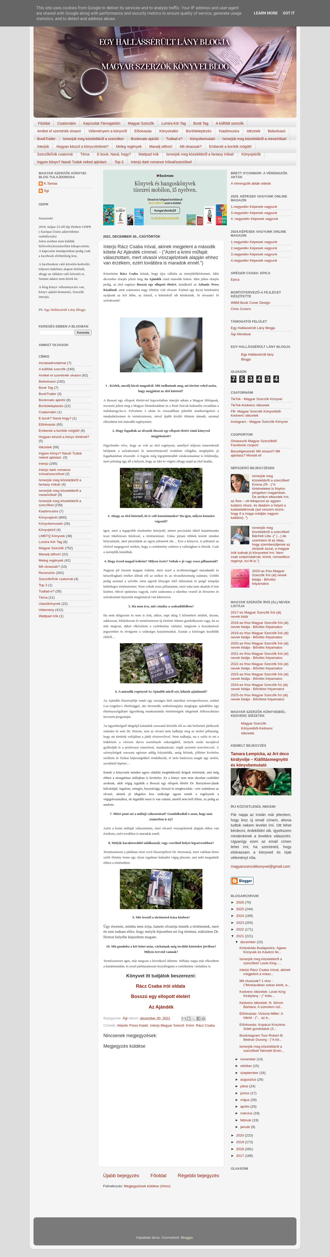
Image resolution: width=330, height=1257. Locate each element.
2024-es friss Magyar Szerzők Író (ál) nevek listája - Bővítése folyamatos (259, 687)
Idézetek (253, 131)
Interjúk (43, 146)
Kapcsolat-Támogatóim (101, 123)
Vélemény (46, 610)
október (246, 1066)
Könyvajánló (48, 517)
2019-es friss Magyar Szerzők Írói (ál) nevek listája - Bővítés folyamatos (259, 635)
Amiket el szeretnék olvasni (59, 131)
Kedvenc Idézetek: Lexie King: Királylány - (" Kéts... (263, 994)
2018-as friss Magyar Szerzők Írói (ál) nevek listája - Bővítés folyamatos (259, 625)
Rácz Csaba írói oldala (161, 986)
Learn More (266, 13)
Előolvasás (143, 131)
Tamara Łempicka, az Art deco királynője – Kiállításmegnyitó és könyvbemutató (260, 759)
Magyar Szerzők (141, 123)
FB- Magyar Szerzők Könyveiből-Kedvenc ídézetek (256, 413)
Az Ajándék (161, 1007)
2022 (240, 929)
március (246, 1113)
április (245, 1106)
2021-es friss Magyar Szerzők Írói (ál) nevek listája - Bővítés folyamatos (259, 656)
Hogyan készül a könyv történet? (64, 437)
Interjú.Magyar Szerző (167, 1025)
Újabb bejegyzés (121, 1175)
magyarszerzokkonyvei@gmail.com (260, 866)
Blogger (187, 1237)
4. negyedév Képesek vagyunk (254, 219)
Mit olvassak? (191, 146)
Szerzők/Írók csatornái (55, 154)
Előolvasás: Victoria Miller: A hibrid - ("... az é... (261, 1016)
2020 (240, 1135)
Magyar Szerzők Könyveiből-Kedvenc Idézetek (257, 728)
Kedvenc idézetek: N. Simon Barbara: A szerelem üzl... (261, 1005)
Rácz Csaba (205, 1025)
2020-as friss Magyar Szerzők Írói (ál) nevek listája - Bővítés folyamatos (269, 577)
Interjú (43, 464)
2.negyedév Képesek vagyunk (254, 248)
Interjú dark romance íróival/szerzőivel (161, 162)
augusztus (248, 1079)
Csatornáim (66, 123)
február (246, 1120)
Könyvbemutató (202, 139)
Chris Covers (241, 309)
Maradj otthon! (160, 146)
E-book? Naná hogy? (55, 418)
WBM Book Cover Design (250, 303)
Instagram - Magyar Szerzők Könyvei (259, 422)
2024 (240, 916)
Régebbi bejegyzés (198, 1175)
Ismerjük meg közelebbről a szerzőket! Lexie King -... (261, 961)
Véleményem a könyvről (107, 131)
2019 (240, 1142)
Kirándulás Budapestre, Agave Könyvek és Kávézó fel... (263, 950)
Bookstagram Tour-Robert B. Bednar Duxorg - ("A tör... (262, 1037)
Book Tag (200, 123)
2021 (240, 936)
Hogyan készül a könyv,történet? (82, 146)
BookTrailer (46, 139)
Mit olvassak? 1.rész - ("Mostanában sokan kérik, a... (265, 983)
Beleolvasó (277, 131)
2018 (240, 1149)
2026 (240, 902)
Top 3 (119, 162)
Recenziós (47, 573)
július (244, 1086)
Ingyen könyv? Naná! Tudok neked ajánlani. (72, 162)
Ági (46, 191)
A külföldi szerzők (230, 123)
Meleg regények (129, 146)
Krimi (190, 1025)
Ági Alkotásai (241, 334)
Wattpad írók (148, 154)
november (248, 1059)
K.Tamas (50, 183)
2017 (240, 1156)
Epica (235, 279)
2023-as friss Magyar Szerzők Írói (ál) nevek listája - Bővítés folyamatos (259, 676)
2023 (240, 923)
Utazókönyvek (50, 604)
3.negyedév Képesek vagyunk (254, 213)
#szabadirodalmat (52, 363)
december (248, 942)
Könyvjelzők (251, 154)
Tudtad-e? (174, 139)
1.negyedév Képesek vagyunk (254, 207)
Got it (289, 13)
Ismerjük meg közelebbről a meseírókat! (254, 139)
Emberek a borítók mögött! (230, 146)
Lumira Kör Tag (173, 123)
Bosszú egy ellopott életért (161, 996)
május (245, 1100)
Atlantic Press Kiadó (132, 1025)
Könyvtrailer (168, 131)
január (245, 1127)
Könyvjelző (47, 530)
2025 (240, 909)
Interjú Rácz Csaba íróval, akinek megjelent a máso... (265, 972)
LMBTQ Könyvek (52, 536)
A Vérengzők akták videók (251, 183)
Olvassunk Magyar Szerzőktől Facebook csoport (254, 443)
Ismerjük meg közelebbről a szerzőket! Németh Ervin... (262, 1049)
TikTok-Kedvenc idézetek (250, 405)
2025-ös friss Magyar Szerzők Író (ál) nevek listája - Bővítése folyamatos (259, 697)
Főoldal (44, 123)
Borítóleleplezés (199, 131)
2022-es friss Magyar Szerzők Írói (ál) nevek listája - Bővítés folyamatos (259, 666)
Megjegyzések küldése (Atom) (147, 1186)
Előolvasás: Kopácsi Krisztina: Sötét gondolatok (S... (263, 1027)
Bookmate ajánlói (145, 139)
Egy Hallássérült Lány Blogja (64, 310)
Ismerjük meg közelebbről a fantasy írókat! (200, 154)
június (245, 1093)
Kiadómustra (229, 131)
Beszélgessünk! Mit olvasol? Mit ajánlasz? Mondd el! (255, 453)
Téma (85, 154)
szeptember (249, 1073)
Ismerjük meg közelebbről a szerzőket (93, 139)
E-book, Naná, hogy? (114, 154)
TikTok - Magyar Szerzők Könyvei (256, 399)
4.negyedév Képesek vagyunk (254, 260)
